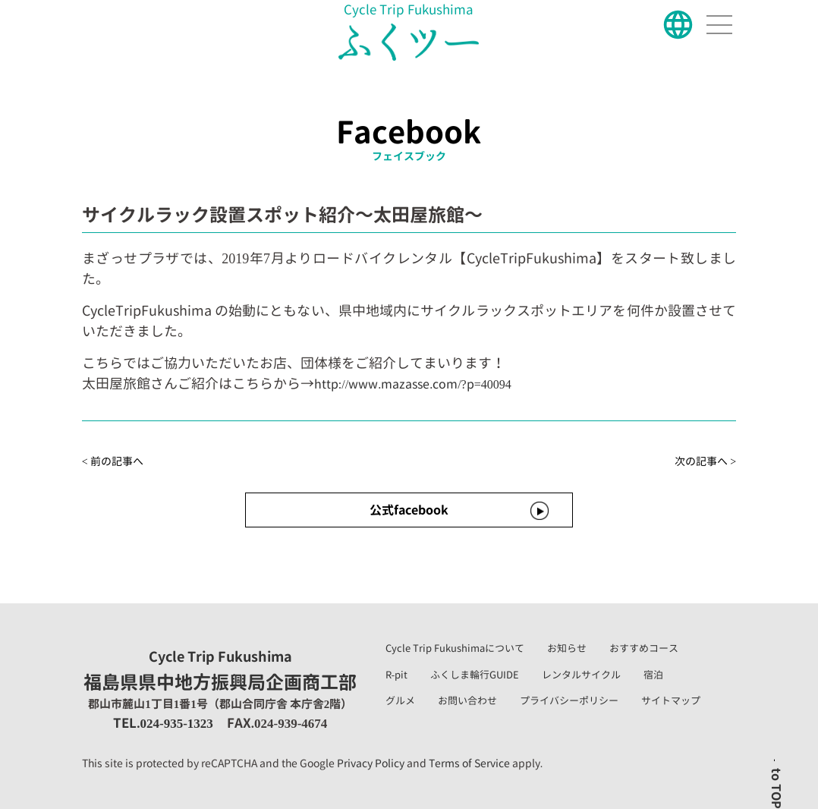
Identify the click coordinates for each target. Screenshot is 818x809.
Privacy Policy (370, 763)
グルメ (400, 700)
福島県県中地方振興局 (220, 671)
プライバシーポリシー (569, 700)
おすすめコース (643, 648)
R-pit (396, 675)
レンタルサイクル (581, 675)
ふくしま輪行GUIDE (474, 675)
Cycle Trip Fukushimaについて (454, 648)
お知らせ (567, 648)
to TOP (776, 788)
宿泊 (653, 675)
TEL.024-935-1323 (163, 723)
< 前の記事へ (112, 461)
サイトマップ (670, 700)
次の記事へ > (705, 461)
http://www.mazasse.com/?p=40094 (412, 384)
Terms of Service (469, 763)
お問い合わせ (467, 700)
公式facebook (409, 510)
